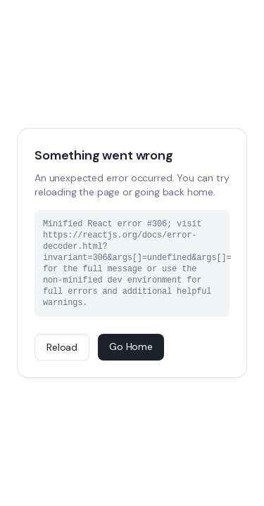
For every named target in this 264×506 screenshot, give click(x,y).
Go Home (131, 346)
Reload (61, 347)
